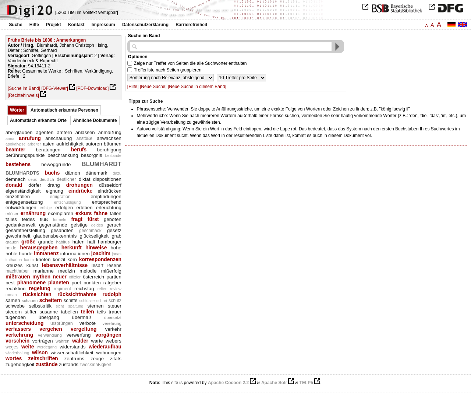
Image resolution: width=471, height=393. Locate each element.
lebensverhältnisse (65, 265)
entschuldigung (67, 202)
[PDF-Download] (92, 88)
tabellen (69, 312)
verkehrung (19, 335)
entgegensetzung (24, 202)
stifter (30, 312)
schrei (101, 300)
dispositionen (107, 179)
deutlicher (66, 179)
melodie (87, 271)
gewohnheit (18, 236)
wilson (40, 352)
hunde (25, 253)
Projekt (53, 24)
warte (97, 341)
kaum (28, 259)
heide (11, 247)
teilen (87, 312)
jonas (116, 254)
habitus (63, 242)
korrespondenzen (100, 259)
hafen (78, 242)
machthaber (17, 271)
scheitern (50, 300)
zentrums (74, 358)
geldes (97, 225)
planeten (58, 282)
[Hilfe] (133, 86)
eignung (54, 191)
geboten (112, 219)
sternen (96, 306)
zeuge (97, 358)
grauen (12, 242)
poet (76, 282)
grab (116, 236)
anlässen (85, 132)
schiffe (71, 300)
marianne (43, 271)
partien (113, 277)
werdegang (47, 347)
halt (91, 242)
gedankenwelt (20, 225)
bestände (113, 155)
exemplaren (60, 213)
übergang (49, 317)
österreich (93, 277)
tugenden (16, 317)
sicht (60, 306)
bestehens (18, 164)
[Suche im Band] (24, 88)
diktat (85, 179)
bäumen (112, 144)
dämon (72, 173)
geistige (79, 225)
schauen (30, 300)
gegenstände (53, 225)
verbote (87, 323)
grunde (45, 242)
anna (10, 138)
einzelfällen (18, 196)
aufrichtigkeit (70, 144)
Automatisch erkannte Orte (38, 120)
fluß (44, 219)
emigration (60, 196)
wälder (80, 341)
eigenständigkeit (23, 191)
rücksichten (37, 294)
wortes (14, 358)
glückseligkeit (94, 236)
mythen (41, 277)
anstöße (84, 138)
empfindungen (106, 196)
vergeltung (84, 329)
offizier (75, 277)
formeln (59, 219)
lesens (114, 265)
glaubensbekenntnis (55, 236)
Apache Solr (274, 382)
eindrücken (109, 191)
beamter (15, 149)
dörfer (34, 185)
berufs (78, 149)
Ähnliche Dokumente (95, 120)
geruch (114, 225)
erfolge (46, 208)
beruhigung (109, 149)
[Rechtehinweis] (23, 95)
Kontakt (76, 24)
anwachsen (109, 138)
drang (53, 185)
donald (14, 185)
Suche (15, 24)
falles (11, 219)
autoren (93, 144)
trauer (115, 312)
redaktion (15, 288)
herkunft (71, 247)
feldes (28, 219)
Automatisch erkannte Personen (64, 110)
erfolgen (64, 207)
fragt (77, 219)
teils (101, 312)
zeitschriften (43, 358)
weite (27, 347)
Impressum (103, 24)
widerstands (72, 347)
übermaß (81, 317)
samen (13, 300)
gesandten (62, 230)
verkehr (113, 329)
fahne (100, 213)
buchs (52, 173)
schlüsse (87, 300)
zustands (68, 364)
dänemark (96, 173)
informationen (75, 253)
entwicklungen (21, 207)
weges (12, 347)
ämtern (64, 132)
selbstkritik (40, 306)
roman (11, 294)
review (115, 289)
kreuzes (14, 265)
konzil (59, 259)
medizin (66, 271)
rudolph (112, 294)
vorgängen (108, 335)
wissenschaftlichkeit (72, 352)
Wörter (17, 110)
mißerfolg (111, 271)
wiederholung (17, 353)
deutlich (47, 179)
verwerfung (79, 335)
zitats (115, 358)
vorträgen (42, 341)
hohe (115, 247)
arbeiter (34, 144)
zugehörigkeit (20, 364)
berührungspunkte (25, 155)
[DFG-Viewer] (54, 88)
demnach (15, 179)
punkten (92, 282)
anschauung (58, 138)
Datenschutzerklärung (145, 24)
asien (48, 144)
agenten (45, 132)
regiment (62, 288)
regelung (39, 288)
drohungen (79, 185)
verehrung (111, 323)
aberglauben (19, 132)
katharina (14, 259)
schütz (115, 300)
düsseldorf (110, 185)
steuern (14, 312)
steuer (114, 306)
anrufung (30, 138)
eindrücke (80, 191)
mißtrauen (18, 277)
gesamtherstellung (25, 230)
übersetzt (112, 317)
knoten (43, 259)
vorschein (17, 341)
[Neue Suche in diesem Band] (197, 86)
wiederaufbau (105, 347)
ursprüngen (61, 323)
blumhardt (101, 163)
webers (113, 341)
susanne (48, 312)
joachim (100, 253)
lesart (97, 265)
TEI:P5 (306, 382)
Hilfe (34, 24)
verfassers (18, 329)
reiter (102, 289)
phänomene (31, 282)
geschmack (90, 230)
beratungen (48, 149)
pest (10, 282)
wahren (62, 341)
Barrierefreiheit (191, 24)
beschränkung (62, 155)
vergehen (50, 329)
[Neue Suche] (153, 86)
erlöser (12, 213)
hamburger (109, 242)
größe (28, 242)
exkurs (83, 213)
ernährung (33, 213)
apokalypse (16, 144)
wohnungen (108, 352)
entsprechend (106, 202)
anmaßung (109, 132)
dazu (117, 173)
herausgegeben (39, 247)
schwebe (15, 306)
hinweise (96, 247)
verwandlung (50, 335)
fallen (115, 213)
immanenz (46, 253)
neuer (60, 277)
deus (32, 179)
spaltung (75, 306)
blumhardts (22, 172)
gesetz (114, 230)
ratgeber (112, 282)
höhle (11, 253)
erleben (84, 207)
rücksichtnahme (76, 294)
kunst (32, 265)
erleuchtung (108, 207)
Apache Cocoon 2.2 (228, 382)
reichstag (84, 288)
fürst (93, 219)
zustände (47, 364)
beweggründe (56, 164)
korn (72, 259)
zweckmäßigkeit (95, 364)
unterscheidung (24, 323)
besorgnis (91, 155)
